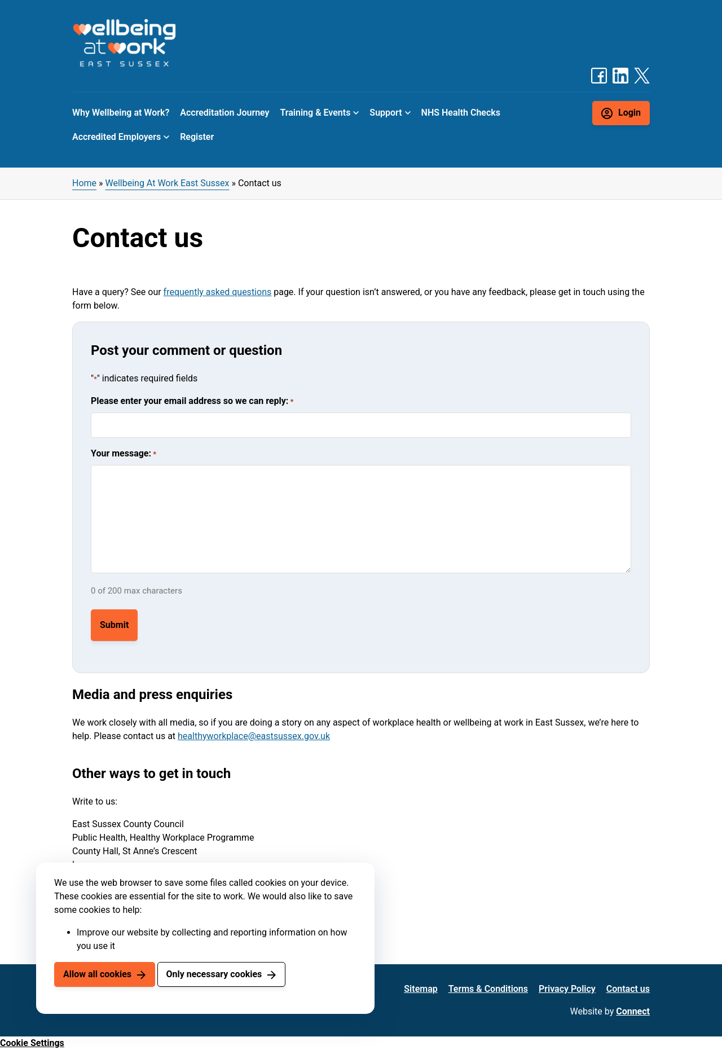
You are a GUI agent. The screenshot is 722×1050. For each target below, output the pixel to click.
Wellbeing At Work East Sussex (167, 183)
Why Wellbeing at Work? (120, 112)
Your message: (123, 454)
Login (629, 112)
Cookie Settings (32, 1043)
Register (197, 136)
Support (385, 112)
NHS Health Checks (460, 112)
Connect (633, 1011)
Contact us (628, 988)
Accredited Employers (116, 136)
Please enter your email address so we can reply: (192, 401)
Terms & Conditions (488, 988)
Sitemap (420, 988)
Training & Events (315, 112)
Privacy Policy (567, 988)
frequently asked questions (218, 292)
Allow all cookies (97, 974)
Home (84, 183)
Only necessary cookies (214, 974)
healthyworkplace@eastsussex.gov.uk (254, 736)
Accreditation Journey (224, 112)
